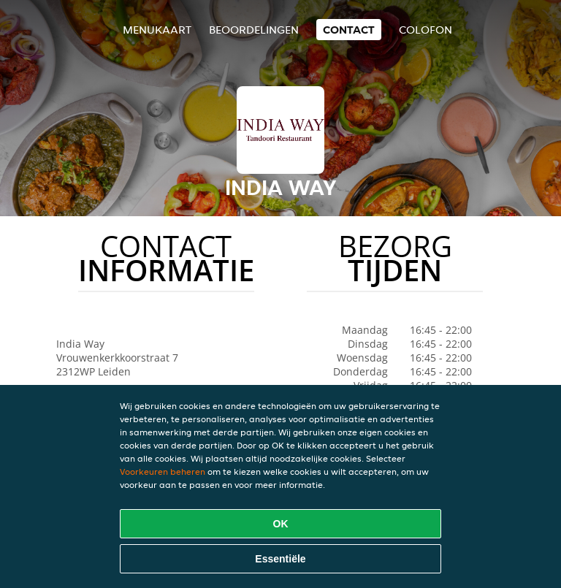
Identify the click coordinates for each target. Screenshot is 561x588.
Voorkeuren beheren (162, 471)
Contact (349, 29)
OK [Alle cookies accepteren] (281, 524)
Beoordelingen (254, 29)
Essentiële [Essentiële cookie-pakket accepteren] (280, 559)
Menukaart (157, 29)
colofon (425, 29)
